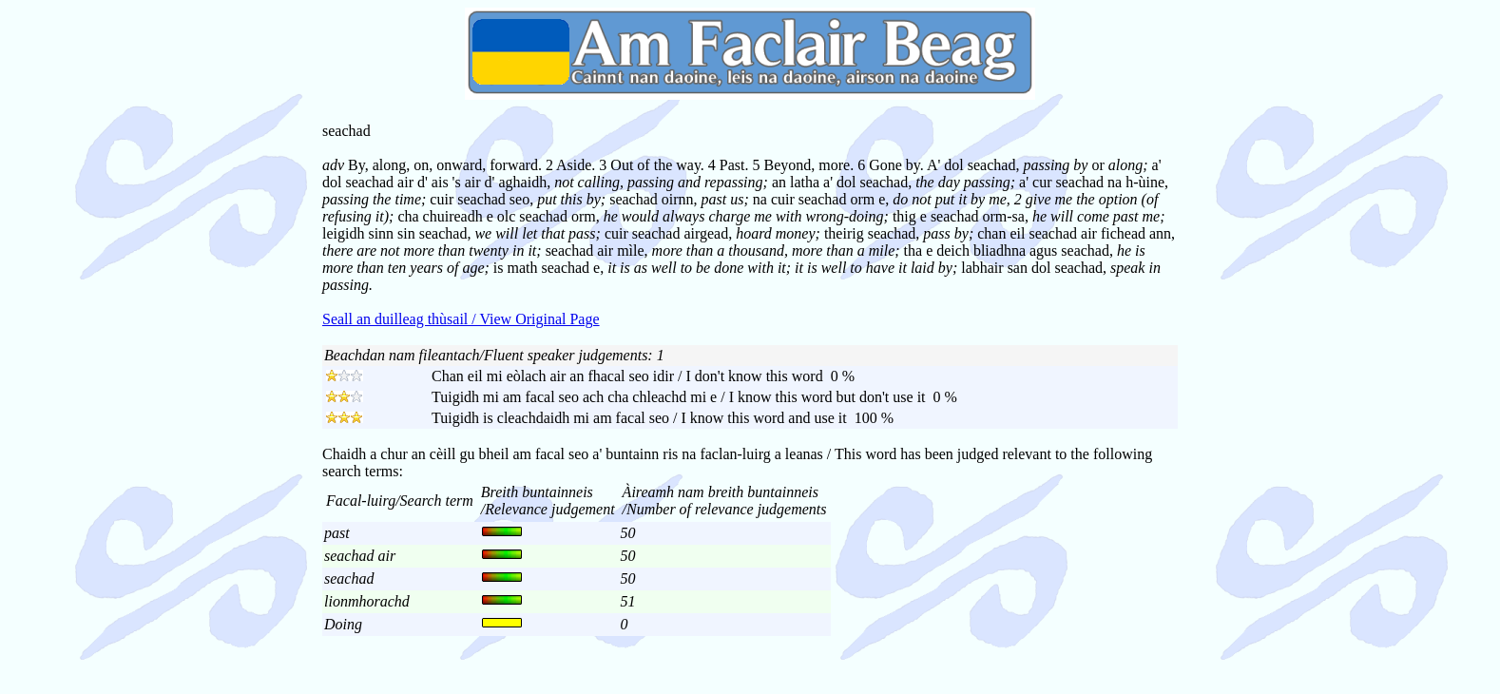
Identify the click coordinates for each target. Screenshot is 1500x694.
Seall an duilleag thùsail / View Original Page (461, 319)
